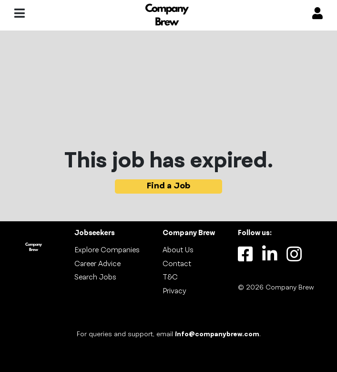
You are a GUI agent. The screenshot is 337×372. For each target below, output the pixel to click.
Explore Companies (107, 250)
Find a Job (168, 186)
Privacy (174, 291)
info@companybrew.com (217, 334)
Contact (177, 264)
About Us (178, 250)
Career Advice (97, 264)
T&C (170, 277)
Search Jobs (95, 277)
